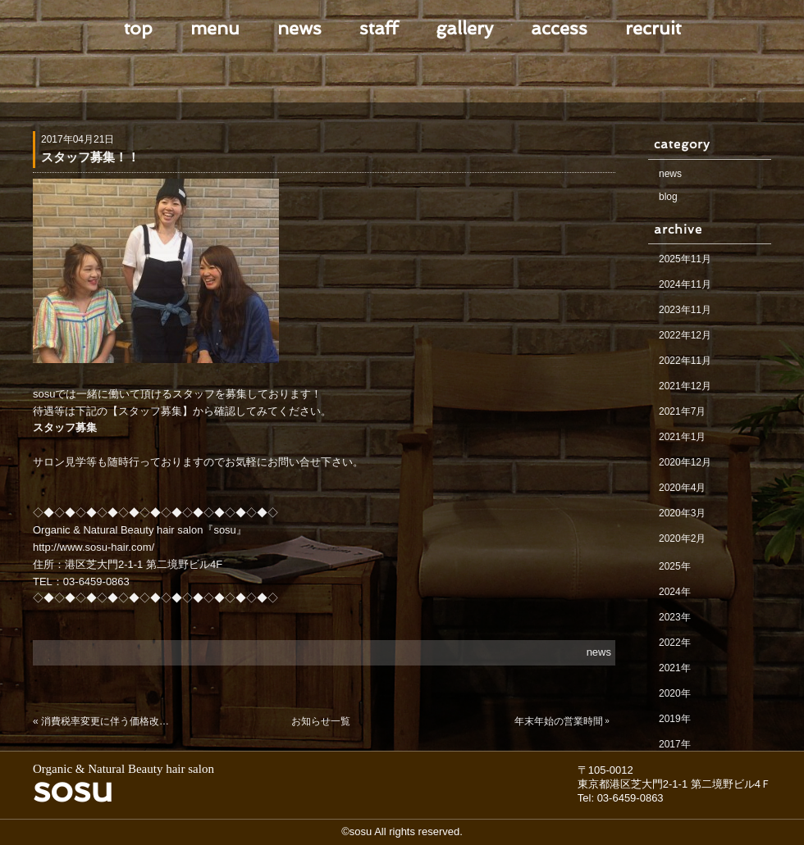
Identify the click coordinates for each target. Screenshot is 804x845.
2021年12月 (685, 386)
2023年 (675, 617)
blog (668, 196)
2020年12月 (685, 462)
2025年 (675, 566)
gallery (464, 28)
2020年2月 (682, 538)
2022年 (675, 642)
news (299, 28)
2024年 (675, 591)
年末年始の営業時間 (558, 721)
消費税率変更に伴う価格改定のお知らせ (108, 721)
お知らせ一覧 (320, 721)
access (559, 28)
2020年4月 (682, 487)
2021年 (675, 668)
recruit (653, 28)
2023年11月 (685, 310)
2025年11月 (685, 259)
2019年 (675, 719)
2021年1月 (682, 437)
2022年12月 (685, 335)
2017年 (675, 744)
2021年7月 (682, 411)
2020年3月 (682, 513)
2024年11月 (685, 284)
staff (378, 28)
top (138, 28)
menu (215, 28)
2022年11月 (685, 360)
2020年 (675, 693)
